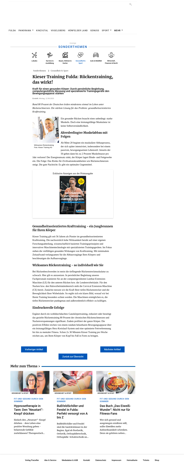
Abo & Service (50, 460)
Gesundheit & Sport (59, 71)
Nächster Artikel (112, 349)
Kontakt (86, 460)
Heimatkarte (132, 460)
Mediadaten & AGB (70, 460)
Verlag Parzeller (32, 460)
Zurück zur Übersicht (72, 356)
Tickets (146, 460)
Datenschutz (100, 460)
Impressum (116, 460)
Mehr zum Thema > (25, 366)
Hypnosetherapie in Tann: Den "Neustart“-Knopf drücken (28, 409)
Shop (157, 460)
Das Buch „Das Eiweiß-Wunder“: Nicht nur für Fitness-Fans (115, 409)
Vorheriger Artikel (34, 349)
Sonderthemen (39, 71)
